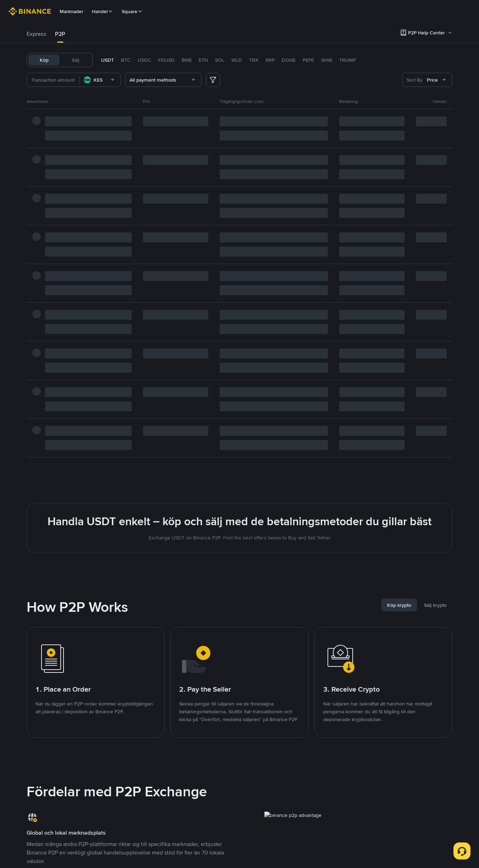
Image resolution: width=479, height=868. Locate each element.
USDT (107, 60)
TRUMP (347, 60)
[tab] (36, 34)
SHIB (326, 60)
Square (132, 11)
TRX (253, 60)
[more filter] (213, 80)
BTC (126, 60)
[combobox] (100, 80)
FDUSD (166, 60)
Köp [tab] (44, 60)
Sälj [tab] (75, 60)
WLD (236, 60)
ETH (203, 60)
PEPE (308, 60)
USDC (144, 60)
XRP (270, 60)
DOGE (289, 60)
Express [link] (36, 34)
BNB (187, 60)
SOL (219, 60)
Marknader (71, 11)
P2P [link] (60, 34)
